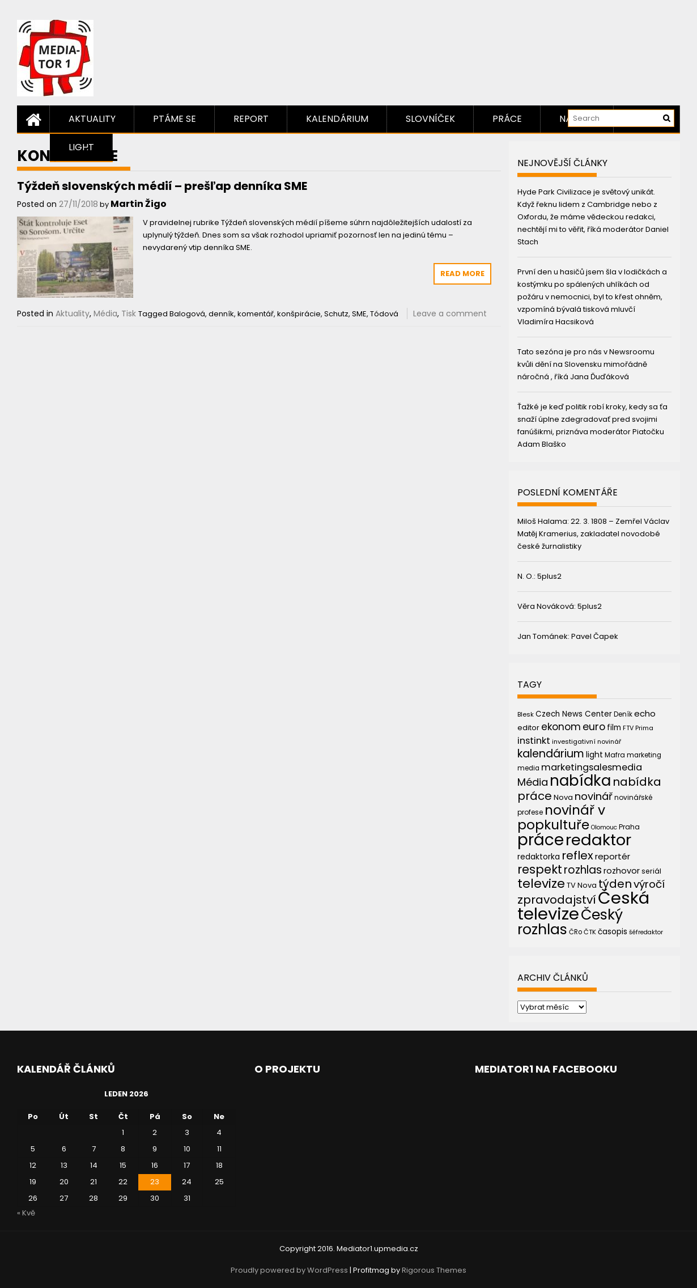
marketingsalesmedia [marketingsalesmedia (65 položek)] (591, 767)
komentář (255, 313)
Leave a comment (450, 313)
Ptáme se (174, 118)
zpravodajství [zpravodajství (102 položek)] (556, 900)
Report (251, 118)
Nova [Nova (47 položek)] (563, 797)
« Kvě (26, 1213)
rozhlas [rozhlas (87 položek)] (583, 870)
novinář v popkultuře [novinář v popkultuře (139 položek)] (561, 817)
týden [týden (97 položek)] (615, 884)
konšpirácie (299, 313)
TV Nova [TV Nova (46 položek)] (582, 885)
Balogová (187, 313)
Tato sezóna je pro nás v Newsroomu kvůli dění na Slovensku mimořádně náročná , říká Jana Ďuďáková (585, 364)
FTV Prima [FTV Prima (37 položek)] (638, 728)
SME (359, 313)
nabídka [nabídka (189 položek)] (580, 780)
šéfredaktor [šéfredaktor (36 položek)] (646, 932)
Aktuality (92, 118)
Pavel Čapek (594, 636)
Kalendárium (337, 118)
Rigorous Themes (434, 1270)
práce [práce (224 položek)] (540, 840)
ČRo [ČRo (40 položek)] (575, 932)
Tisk (128, 313)
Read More (462, 273)
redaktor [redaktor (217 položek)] (598, 840)
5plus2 (549, 576)
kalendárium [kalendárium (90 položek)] (550, 753)
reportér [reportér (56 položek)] (612, 856)
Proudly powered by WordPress (289, 1270)
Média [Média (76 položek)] (532, 782)
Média (105, 313)
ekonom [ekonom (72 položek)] (561, 727)
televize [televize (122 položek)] (541, 883)
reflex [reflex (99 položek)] (577, 855)
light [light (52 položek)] (594, 754)
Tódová (384, 313)
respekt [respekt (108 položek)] (539, 869)
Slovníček (430, 118)
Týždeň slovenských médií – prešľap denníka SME (162, 186)
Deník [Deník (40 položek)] (623, 714)
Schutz (336, 313)
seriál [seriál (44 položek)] (651, 871)
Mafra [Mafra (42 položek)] (615, 755)
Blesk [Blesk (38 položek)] (525, 714)
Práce (507, 118)
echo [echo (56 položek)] (645, 713)
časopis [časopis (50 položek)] (612, 931)
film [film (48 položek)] (614, 727)
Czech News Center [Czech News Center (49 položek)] (574, 714)
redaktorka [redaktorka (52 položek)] (538, 856)
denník (221, 313)
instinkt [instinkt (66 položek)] (533, 740)
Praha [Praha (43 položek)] (629, 827)
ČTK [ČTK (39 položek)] (590, 932)
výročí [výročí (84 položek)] (649, 884)
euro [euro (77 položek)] (594, 726)
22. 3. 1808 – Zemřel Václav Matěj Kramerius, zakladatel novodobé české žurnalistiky (593, 534)
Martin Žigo (138, 203)
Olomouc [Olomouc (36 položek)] (604, 827)
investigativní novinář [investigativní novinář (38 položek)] (586, 741)
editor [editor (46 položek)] (528, 727)
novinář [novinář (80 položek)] (594, 796)
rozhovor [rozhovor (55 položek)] (622, 870)
